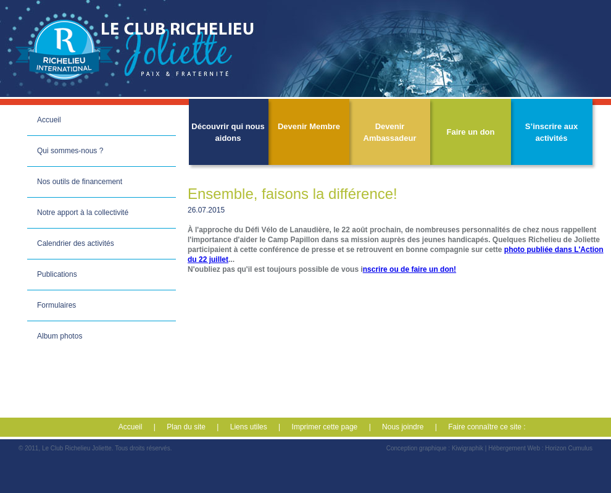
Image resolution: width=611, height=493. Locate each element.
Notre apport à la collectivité (82, 212)
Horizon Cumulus (568, 448)
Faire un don (471, 132)
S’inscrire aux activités (551, 132)
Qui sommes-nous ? (70, 150)
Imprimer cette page (325, 427)
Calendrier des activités (75, 243)
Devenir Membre (309, 126)
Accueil (49, 120)
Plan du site (186, 427)
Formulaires (56, 305)
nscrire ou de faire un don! (409, 269)
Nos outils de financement (79, 181)
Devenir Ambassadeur (390, 132)
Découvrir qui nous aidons (227, 132)
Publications (57, 274)
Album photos (59, 336)
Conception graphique (416, 448)
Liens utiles (248, 427)
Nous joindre (402, 427)
